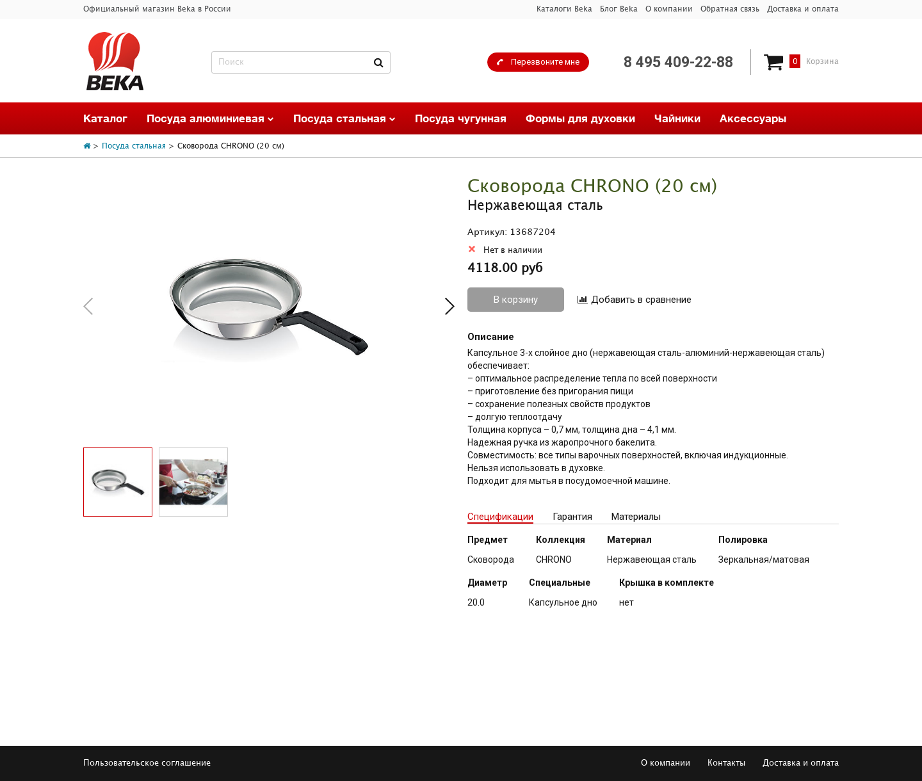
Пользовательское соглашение (147, 763)
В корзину (516, 299)
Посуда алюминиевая (210, 118)
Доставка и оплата (803, 9)
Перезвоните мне (545, 62)
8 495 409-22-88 (678, 62)
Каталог (105, 118)
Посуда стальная (344, 118)
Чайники (677, 118)
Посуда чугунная (460, 118)
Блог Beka (619, 9)
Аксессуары (753, 118)
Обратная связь (729, 9)
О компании (669, 9)
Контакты (726, 763)
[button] (450, 306)
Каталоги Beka (564, 9)
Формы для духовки (580, 118)
